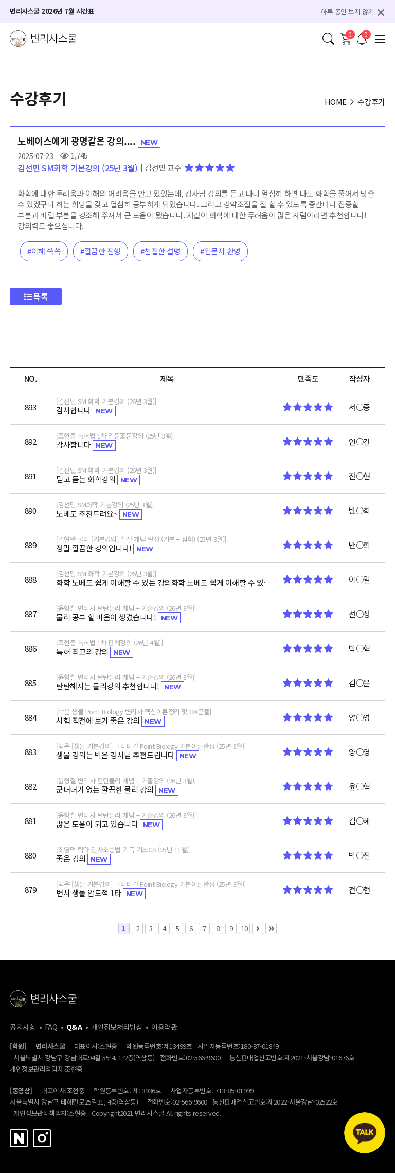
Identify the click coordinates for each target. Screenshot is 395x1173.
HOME (336, 102)
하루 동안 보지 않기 (347, 11)
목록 (35, 296)
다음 (257, 928)
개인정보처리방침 (116, 1026)
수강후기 (371, 102)
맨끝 (271, 928)
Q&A (74, 1026)
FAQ (51, 1026)
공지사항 (22, 1026)
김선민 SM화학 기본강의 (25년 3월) (77, 168)
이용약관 (164, 1026)
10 (243, 928)
